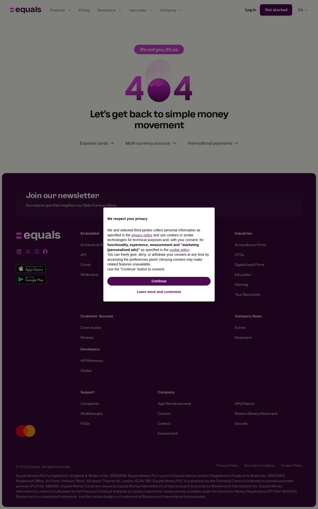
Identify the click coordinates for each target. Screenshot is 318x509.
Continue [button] (159, 281)
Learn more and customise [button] (159, 292)
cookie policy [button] (179, 250)
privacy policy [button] (141, 235)
